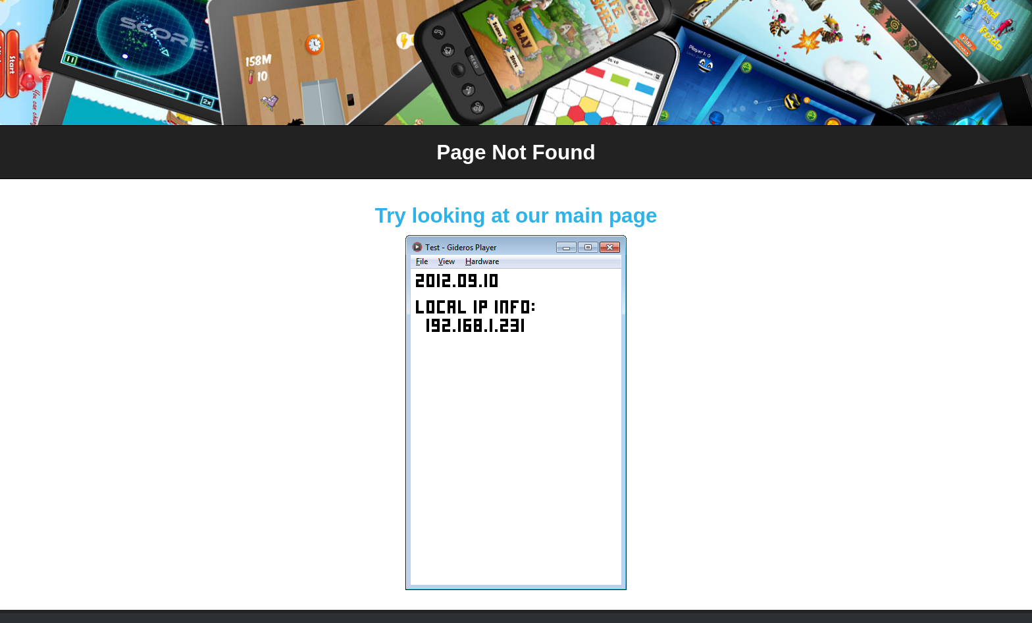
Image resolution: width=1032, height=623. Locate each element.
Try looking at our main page (516, 215)
